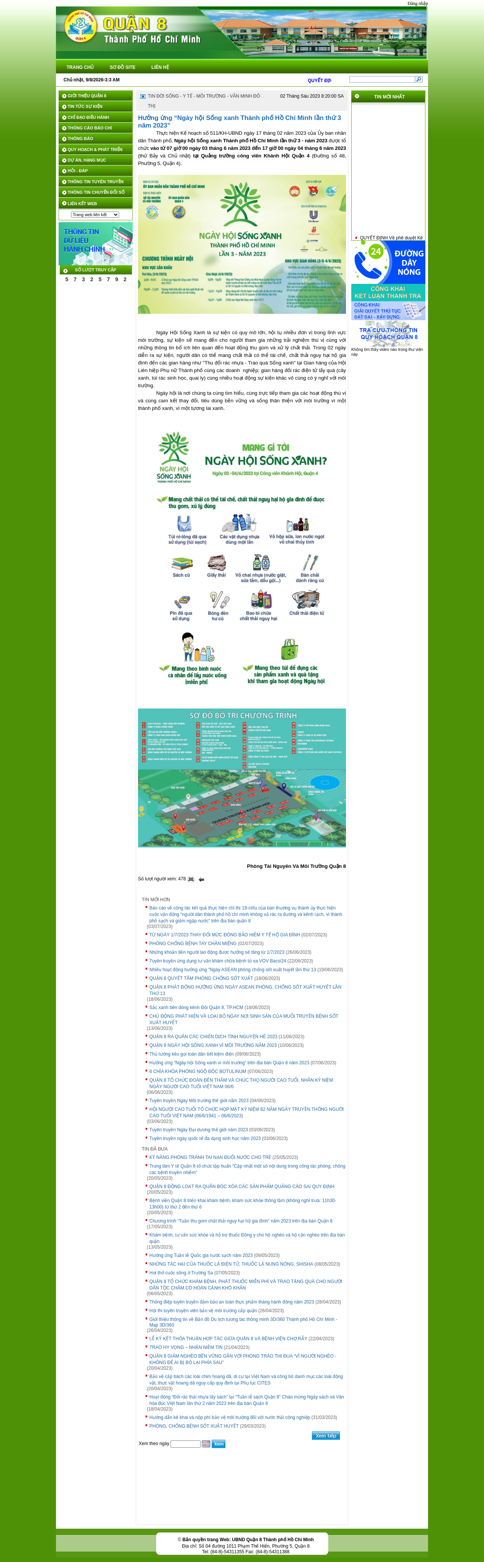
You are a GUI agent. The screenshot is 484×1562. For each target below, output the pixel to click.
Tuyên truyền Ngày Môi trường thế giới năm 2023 (198, 1100)
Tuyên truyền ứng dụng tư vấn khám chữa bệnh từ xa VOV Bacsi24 (217, 961)
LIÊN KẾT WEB (82, 203)
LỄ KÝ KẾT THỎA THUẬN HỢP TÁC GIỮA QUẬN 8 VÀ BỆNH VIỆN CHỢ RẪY (228, 1338)
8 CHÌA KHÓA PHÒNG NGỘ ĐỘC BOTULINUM (197, 1071)
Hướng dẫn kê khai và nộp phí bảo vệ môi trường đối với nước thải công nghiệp (229, 1417)
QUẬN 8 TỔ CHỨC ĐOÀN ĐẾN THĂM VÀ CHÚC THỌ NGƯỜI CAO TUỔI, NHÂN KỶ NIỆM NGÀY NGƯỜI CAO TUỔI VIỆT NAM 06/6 (241, 1083)
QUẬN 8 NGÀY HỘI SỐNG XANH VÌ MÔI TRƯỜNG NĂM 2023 (213, 1045)
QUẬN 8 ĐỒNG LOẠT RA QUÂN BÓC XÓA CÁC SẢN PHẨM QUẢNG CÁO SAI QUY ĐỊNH (241, 1186)
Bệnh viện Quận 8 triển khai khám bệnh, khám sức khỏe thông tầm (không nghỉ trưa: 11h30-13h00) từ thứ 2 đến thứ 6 (242, 1204)
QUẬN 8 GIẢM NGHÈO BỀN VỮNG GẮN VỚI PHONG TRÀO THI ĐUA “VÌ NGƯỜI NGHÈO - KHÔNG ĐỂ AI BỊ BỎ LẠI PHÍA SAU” (243, 1359)
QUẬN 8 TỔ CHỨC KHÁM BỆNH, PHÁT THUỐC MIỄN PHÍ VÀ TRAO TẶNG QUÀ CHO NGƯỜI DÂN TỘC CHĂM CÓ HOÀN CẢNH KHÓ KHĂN (245, 1285)
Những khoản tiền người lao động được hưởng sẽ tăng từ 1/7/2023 (216, 952)
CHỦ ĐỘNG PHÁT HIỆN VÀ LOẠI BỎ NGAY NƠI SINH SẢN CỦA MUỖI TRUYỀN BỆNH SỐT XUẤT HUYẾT (243, 1019)
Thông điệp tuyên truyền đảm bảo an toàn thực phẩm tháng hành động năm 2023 (231, 1302)
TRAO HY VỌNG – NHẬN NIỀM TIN (186, 1347)
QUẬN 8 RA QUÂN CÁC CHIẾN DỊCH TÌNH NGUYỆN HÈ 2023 (213, 1036)
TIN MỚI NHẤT (389, 97)
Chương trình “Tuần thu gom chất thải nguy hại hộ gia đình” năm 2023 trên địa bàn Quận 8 (241, 1221)
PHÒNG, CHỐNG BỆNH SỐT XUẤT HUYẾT (194, 1426)
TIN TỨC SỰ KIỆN (85, 106)
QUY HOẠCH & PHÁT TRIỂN (95, 149)
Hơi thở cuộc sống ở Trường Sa (181, 1272)
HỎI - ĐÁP (78, 170)
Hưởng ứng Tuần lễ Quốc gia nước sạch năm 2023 (201, 1255)
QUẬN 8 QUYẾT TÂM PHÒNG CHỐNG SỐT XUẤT (201, 978)
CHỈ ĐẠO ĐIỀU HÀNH (88, 117)
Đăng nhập (418, 3)
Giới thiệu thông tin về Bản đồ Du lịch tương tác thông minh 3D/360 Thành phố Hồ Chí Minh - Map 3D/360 (243, 1322)
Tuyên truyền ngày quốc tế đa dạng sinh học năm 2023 (205, 1138)
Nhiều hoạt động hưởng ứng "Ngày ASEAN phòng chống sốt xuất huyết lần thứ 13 (232, 969)
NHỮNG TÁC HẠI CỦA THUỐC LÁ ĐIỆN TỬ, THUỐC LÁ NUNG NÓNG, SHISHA (231, 1264)
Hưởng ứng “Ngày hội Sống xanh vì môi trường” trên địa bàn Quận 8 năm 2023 (229, 1062)
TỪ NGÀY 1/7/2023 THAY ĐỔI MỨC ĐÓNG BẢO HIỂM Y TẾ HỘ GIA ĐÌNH (224, 935)
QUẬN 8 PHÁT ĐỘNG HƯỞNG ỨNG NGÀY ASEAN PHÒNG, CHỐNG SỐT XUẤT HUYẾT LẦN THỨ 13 (245, 990)
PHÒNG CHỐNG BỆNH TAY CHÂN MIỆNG (193, 943)
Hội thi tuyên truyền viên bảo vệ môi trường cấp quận (203, 1310)
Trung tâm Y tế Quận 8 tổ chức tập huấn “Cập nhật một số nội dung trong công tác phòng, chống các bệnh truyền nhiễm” (247, 1169)
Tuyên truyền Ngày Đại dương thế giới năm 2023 (198, 1129)
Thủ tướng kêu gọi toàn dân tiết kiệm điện (191, 1054)
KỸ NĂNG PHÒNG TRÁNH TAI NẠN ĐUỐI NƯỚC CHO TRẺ (210, 1157)
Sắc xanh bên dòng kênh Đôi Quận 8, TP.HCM (196, 1007)
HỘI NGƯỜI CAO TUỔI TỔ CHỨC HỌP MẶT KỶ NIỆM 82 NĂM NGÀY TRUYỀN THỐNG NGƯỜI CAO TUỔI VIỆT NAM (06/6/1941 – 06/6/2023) (246, 1112)
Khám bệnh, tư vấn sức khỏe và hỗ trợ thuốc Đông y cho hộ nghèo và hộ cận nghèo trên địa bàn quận (247, 1238)
